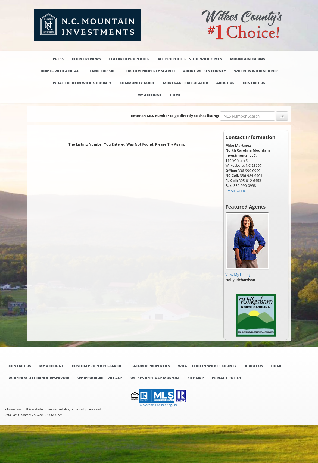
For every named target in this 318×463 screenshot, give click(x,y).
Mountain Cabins (247, 58)
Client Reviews (86, 58)
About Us (225, 82)
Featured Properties (129, 58)
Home (175, 94)
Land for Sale (103, 70)
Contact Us (253, 82)
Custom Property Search (150, 70)
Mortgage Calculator (185, 82)
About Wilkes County (204, 70)
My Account (149, 94)
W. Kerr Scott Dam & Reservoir (38, 377)
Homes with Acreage (60, 70)
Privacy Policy (226, 377)
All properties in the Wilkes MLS (189, 58)
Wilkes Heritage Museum (154, 377)
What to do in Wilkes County (82, 82)
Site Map (196, 377)
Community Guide (137, 82)
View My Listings (239, 274)
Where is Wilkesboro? (255, 70)
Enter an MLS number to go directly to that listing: (175, 115)
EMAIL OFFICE (237, 190)
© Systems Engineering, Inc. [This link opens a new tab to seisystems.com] (159, 405)
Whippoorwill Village (99, 377)
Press (58, 58)
